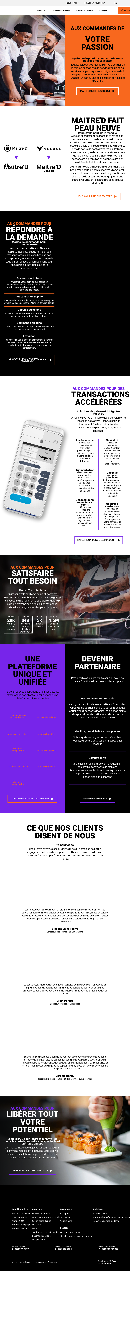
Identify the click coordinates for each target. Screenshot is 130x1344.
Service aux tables (41, 1214)
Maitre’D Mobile (19, 1229)
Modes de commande (22, 1214)
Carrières (65, 1218)
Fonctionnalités (20, 1209)
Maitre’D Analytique (21, 1225)
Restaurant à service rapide (46, 1218)
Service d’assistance (84, 10)
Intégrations (38, 1240)
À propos (64, 1214)
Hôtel (34, 1229)
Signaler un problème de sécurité (76, 1236)
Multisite (36, 1225)
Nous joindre (72, 3)
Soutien (64, 1228)
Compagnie (102, 10)
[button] (98, 540)
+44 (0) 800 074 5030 (108, 1249)
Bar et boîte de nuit (41, 1221)
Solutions (41, 10)
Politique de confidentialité (46, 1262)
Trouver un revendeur (94, 3)
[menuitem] (115, 3)
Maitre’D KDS (18, 1221)
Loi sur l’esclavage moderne (105, 1221)
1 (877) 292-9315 (63, 1249)
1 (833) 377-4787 (20, 1249)
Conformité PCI (99, 1214)
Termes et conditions (21, 1262)
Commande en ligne (41, 1236)
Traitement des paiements (45, 1232)
